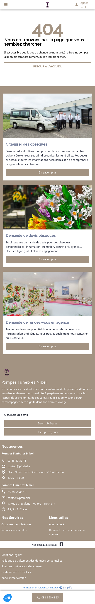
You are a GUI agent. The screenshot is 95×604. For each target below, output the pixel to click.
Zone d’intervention (13, 577)
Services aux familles (14, 530)
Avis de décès (57, 524)
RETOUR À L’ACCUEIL (47, 66)
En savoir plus (47, 172)
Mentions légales (11, 555)
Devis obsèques (47, 423)
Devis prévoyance (48, 432)
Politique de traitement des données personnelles (31, 560)
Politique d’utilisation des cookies (22, 566)
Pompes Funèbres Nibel (17, 453)
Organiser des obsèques (16, 524)
